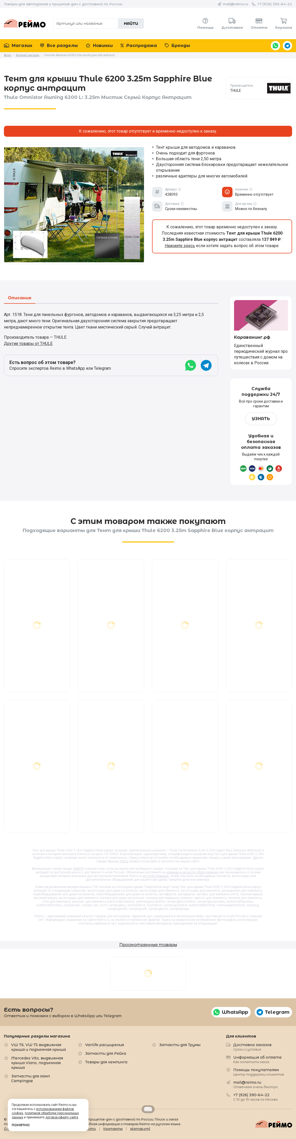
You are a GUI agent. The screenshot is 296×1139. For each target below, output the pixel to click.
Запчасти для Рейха (105, 1053)
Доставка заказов (252, 1046)
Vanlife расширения (104, 1044)
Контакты (113, 1129)
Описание (20, 298)
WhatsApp (275, 45)
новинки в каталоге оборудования (192, 872)
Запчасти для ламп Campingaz (30, 1078)
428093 (78, 868)
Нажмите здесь (180, 245)
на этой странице (156, 876)
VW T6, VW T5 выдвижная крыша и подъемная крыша (38, 1047)
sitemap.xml (140, 1129)
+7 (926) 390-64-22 (274, 4)
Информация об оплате (257, 1059)
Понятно (21, 1125)
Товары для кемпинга (106, 1062)
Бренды (177, 45)
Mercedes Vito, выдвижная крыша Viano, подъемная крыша (37, 1063)
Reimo (25, 23)
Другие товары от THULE (28, 343)
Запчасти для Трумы (179, 1044)
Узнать (261, 418)
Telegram (287, 45)
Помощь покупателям (258, 1072)
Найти (131, 23)
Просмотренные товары (148, 944)
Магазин (18, 45)
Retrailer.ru (148, 1109)
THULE (124, 861)
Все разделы (59, 45)
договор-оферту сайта (61, 1117)
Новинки (99, 45)
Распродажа (139, 45)
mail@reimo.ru (235, 4)
